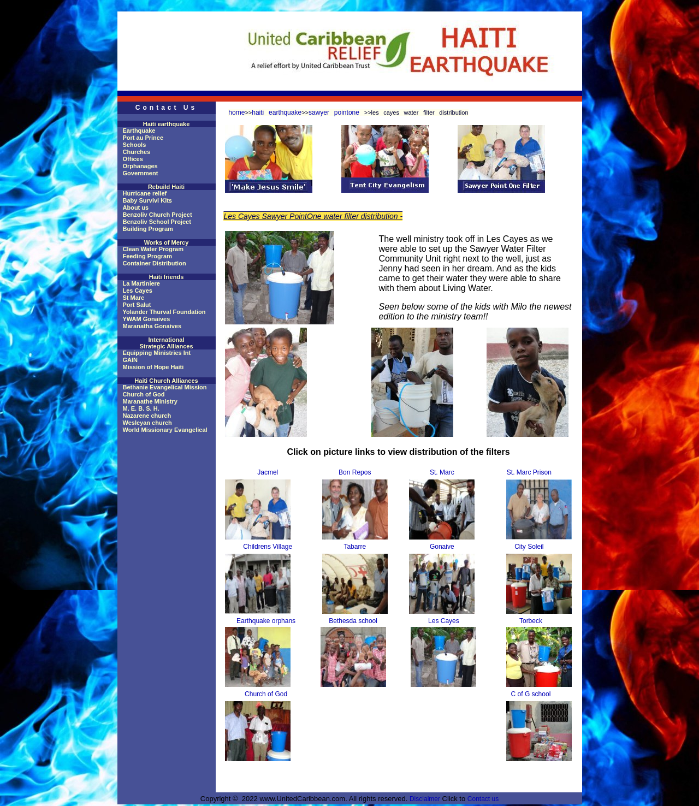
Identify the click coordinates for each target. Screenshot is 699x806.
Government (140, 173)
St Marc (134, 297)
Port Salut (137, 304)
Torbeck (530, 621)
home (236, 112)
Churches (137, 152)
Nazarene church (147, 415)
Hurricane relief (145, 193)
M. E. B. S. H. (141, 408)
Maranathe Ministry (150, 401)
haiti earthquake (276, 112)
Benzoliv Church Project (157, 214)
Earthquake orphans (265, 621)
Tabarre (354, 546)
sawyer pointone (336, 112)
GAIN (130, 360)
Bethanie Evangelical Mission (165, 387)
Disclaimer (425, 799)
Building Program (148, 229)
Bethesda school (353, 621)
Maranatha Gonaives (152, 326)
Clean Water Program (153, 249)
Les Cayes (137, 290)
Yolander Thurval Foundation (164, 312)
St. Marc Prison (529, 472)
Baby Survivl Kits (147, 200)
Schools (134, 144)
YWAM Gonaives (146, 319)
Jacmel (267, 472)
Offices (133, 159)
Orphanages (140, 166)
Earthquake (139, 130)
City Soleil (528, 546)
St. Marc (442, 472)
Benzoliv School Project (157, 221)
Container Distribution (154, 263)
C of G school (531, 694)
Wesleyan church (147, 422)
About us (136, 207)
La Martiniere (141, 283)
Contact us (483, 799)
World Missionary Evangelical (165, 429)
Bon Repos (355, 472)
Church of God (144, 394)
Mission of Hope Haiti (153, 367)
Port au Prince (143, 137)
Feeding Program (147, 256)
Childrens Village (267, 546)
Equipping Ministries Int (157, 352)
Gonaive (442, 546)
